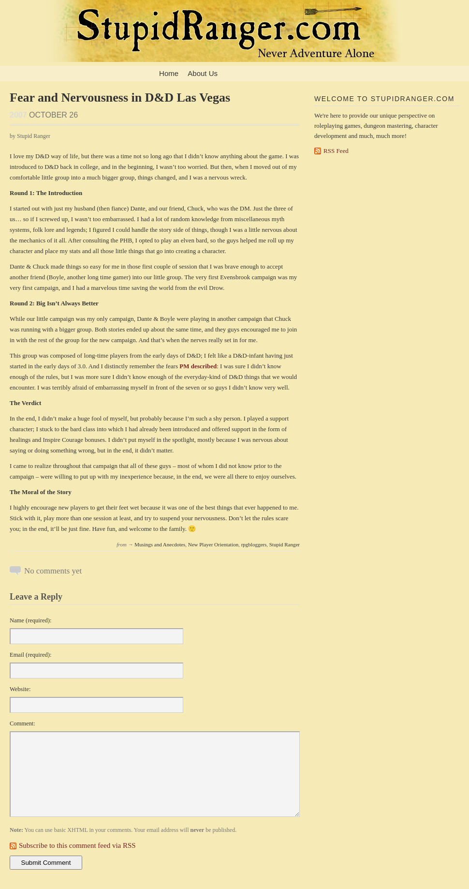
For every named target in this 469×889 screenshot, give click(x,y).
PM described (198, 366)
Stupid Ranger (284, 544)
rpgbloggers (254, 544)
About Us (203, 73)
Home (168, 73)
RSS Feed (336, 150)
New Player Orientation (213, 544)
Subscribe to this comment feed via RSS (77, 845)
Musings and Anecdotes (159, 544)
